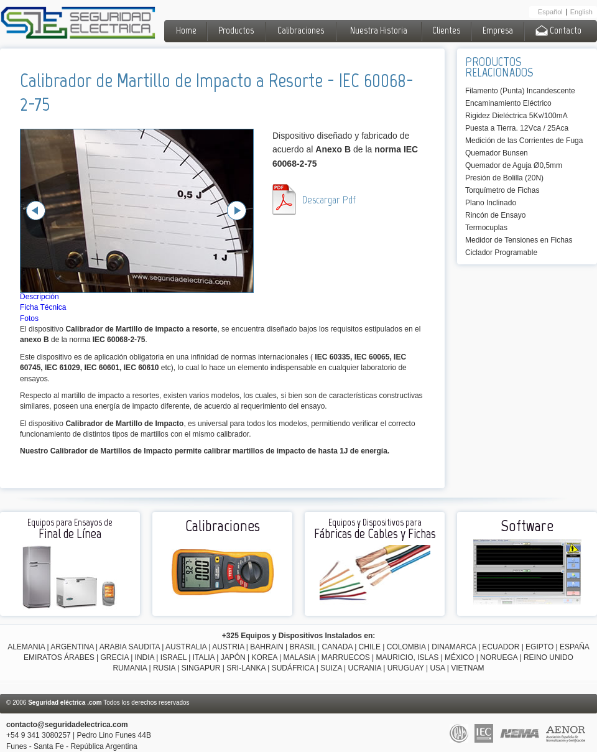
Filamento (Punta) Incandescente (520, 90)
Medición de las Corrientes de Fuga (524, 140)
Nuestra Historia (378, 30)
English (581, 12)
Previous (35, 210)
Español (550, 12)
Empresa (498, 30)
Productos (236, 30)
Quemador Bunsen (496, 153)
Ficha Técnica (43, 307)
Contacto (558, 30)
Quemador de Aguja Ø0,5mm (513, 165)
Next (236, 210)
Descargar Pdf (329, 200)
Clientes (446, 30)
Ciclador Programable (501, 252)
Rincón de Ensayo (495, 215)
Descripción (39, 296)
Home (186, 30)
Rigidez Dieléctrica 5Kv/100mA (516, 115)
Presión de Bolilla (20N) (504, 178)
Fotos (29, 318)
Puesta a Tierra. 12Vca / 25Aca (516, 128)
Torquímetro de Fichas (502, 190)
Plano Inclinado (490, 202)
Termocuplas (486, 227)
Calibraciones (300, 30)
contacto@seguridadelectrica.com (67, 724)
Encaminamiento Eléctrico (508, 103)
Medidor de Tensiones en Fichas (519, 240)
